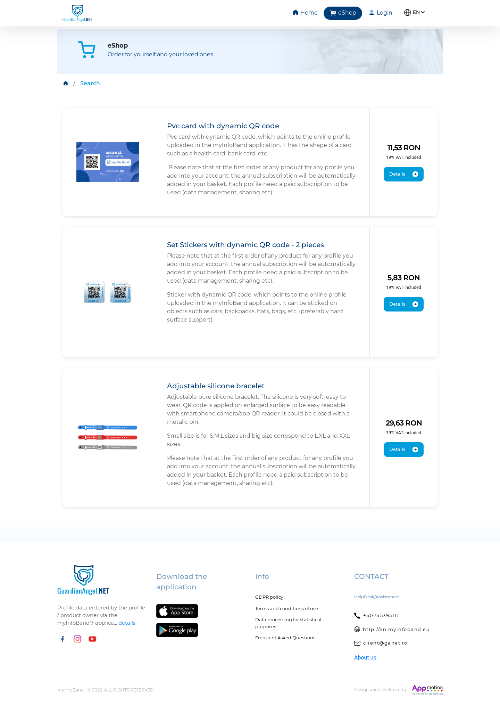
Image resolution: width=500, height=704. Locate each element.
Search (90, 83)
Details (403, 174)
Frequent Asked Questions (285, 637)
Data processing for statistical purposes (288, 623)
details (126, 623)
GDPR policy (269, 597)
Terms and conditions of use (286, 608)
